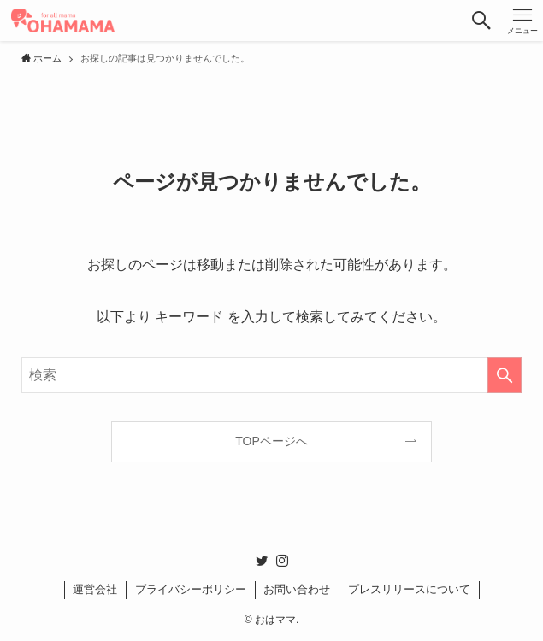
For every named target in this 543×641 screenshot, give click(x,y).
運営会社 (95, 589)
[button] (481, 20)
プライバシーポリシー (190, 589)
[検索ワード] (271, 375)
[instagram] (282, 560)
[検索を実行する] (504, 375)
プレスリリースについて (409, 589)
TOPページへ (271, 441)
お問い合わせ (296, 589)
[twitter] (261, 560)
